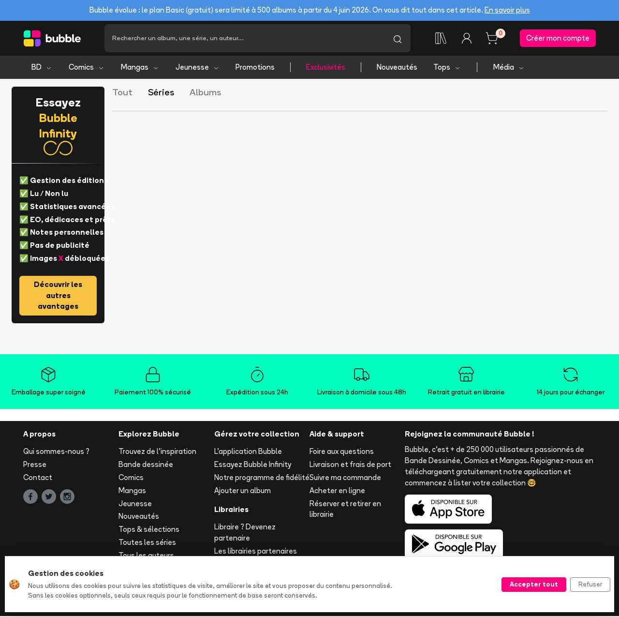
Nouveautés (397, 68)
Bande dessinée (145, 465)
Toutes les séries (147, 543)
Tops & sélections (148, 530)
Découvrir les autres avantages (58, 296)
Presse (34, 465)
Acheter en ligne (337, 491)
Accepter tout (534, 584)
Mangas (140, 68)
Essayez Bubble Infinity (252, 465)
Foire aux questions (342, 452)
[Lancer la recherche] (397, 39)
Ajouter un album (242, 491)
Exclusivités (325, 68)
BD (41, 68)
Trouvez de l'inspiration (157, 452)
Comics (86, 68)
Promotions (255, 68)
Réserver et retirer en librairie (345, 509)
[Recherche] (244, 38)
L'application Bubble (248, 452)
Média (509, 68)
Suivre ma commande (345, 478)
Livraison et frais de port (350, 465)
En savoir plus (507, 10)
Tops (447, 68)
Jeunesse (198, 68)
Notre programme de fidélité (262, 478)
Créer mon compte (558, 38)
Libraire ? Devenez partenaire (245, 533)
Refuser (590, 584)
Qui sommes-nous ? (56, 452)
